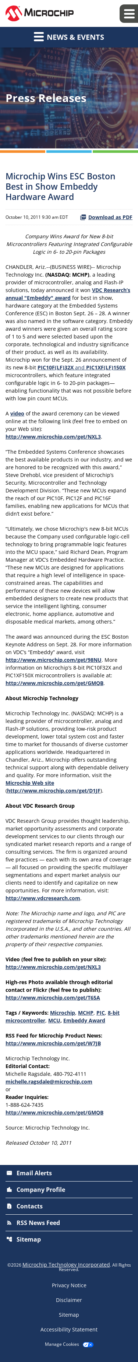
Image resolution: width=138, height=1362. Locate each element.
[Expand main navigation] (129, 13)
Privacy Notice (69, 1285)
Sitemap (23, 1239)
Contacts (24, 1206)
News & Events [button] (69, 36)
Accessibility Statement (69, 1329)
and (81, 367)
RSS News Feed (33, 1223)
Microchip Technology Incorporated (66, 1264)
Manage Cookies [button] (62, 1344)
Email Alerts (29, 1173)
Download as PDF (106, 217)
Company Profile (35, 1190)
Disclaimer (69, 1300)
